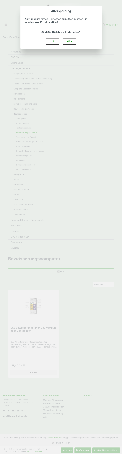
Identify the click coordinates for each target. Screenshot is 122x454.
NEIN (69, 41)
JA (52, 41)
